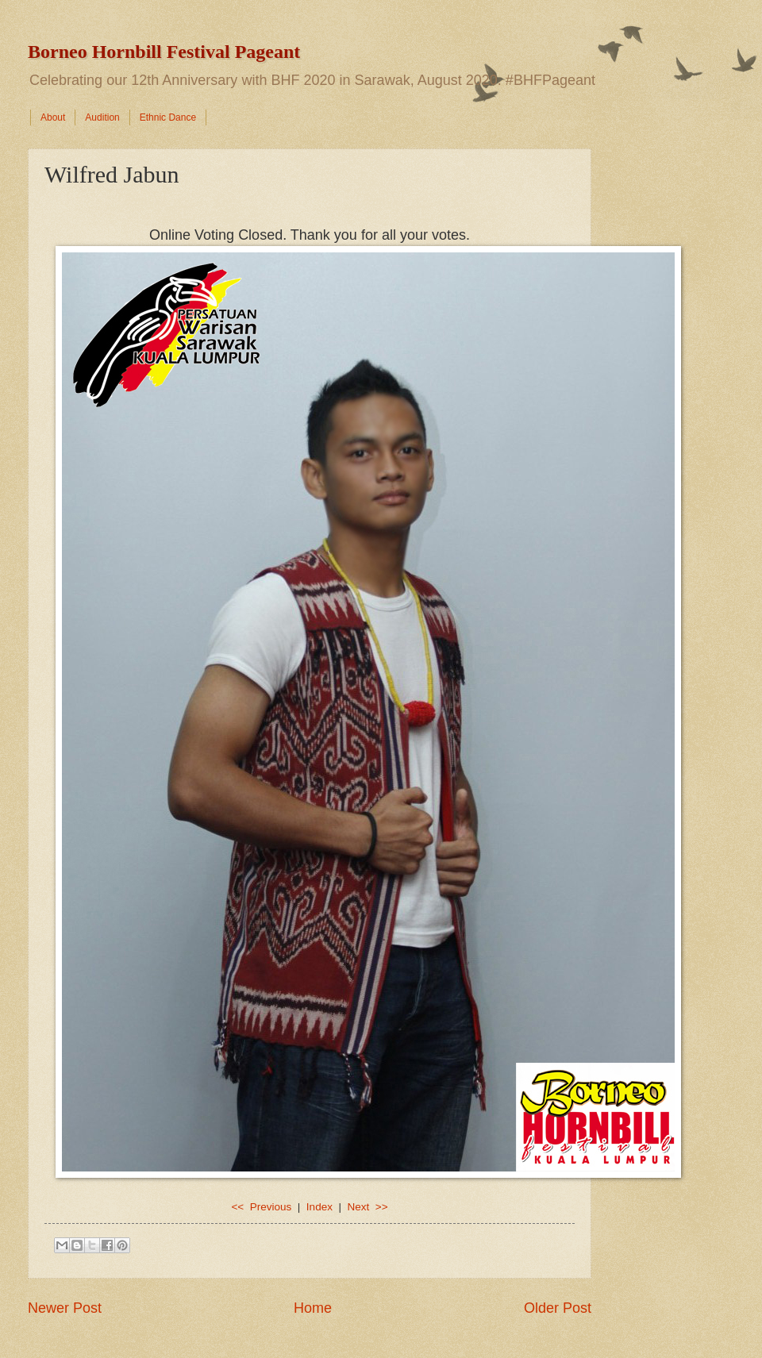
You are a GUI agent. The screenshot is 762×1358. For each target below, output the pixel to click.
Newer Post (65, 1308)
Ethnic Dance (168, 117)
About (52, 117)
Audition (102, 117)
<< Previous (261, 1207)
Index (319, 1207)
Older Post (557, 1308)
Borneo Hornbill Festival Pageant (164, 51)
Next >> (367, 1207)
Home (313, 1308)
